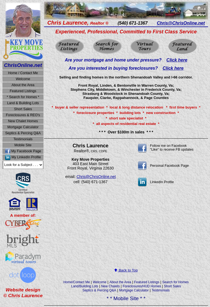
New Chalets (110, 286)
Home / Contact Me (23, 73)
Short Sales (23, 109)
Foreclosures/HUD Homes (142, 286)
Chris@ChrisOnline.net (96, 176)
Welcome (23, 79)
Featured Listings (23, 91)
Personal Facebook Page (169, 166)
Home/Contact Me (76, 282)
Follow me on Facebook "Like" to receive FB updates (172, 147)
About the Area (22, 85)
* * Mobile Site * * (126, 298)
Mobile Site (23, 145)
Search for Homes (175, 282)
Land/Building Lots (84, 286)
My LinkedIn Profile (26, 157)
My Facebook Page (26, 151)
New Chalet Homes (23, 121)
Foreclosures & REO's (23, 115)
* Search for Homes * (23, 97)
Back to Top (126, 270)
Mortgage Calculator (23, 127)
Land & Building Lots (23, 103)
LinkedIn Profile (162, 182)
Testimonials (23, 139)
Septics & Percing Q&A (23, 133)
